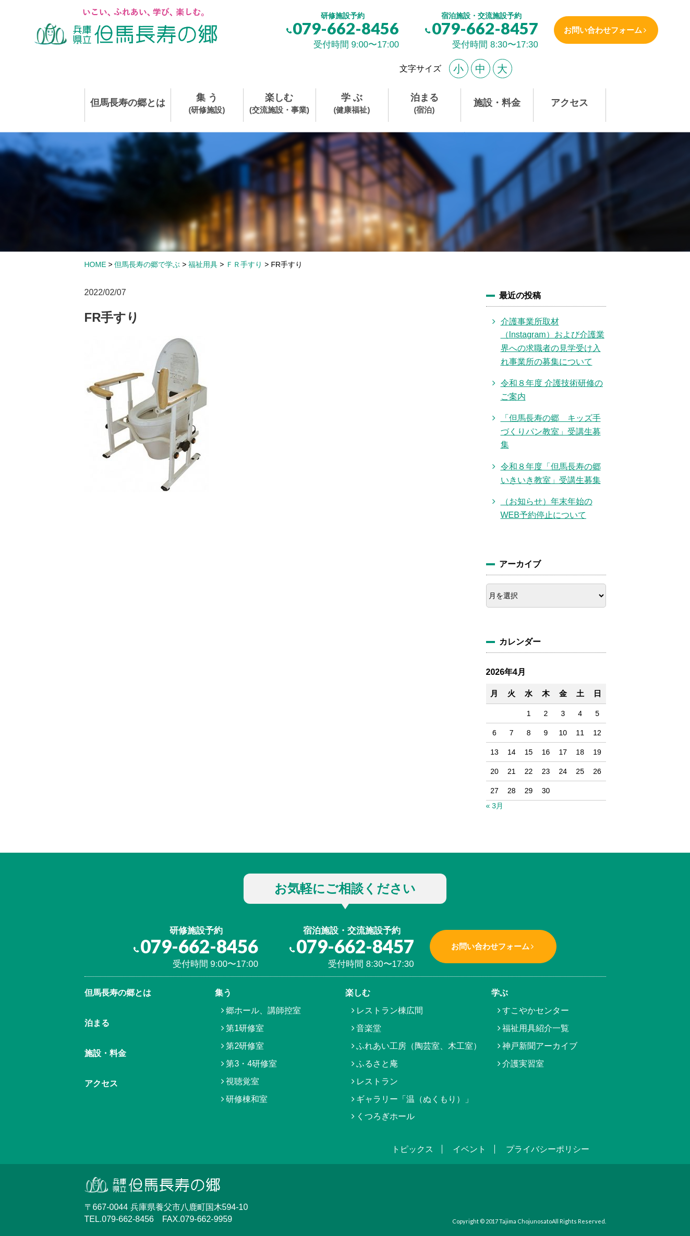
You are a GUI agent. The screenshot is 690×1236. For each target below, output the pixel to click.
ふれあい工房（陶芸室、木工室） (418, 1045)
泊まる (424, 104)
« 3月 (494, 806)
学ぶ (499, 992)
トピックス (412, 1149)
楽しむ (279, 104)
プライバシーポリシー (547, 1149)
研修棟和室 (247, 1099)
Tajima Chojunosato (525, 1221)
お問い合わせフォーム (602, 30)
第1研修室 (245, 1028)
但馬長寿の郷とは (127, 103)
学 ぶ (352, 104)
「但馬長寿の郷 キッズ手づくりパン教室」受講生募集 (551, 431)
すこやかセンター (535, 1010)
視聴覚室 (242, 1081)
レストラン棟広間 (389, 1010)
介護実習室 (523, 1063)
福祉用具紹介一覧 (535, 1028)
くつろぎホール (385, 1116)
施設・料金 (497, 103)
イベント (469, 1149)
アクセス (569, 103)
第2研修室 (245, 1045)
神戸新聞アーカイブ (539, 1045)
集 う (207, 104)
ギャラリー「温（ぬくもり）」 (414, 1099)
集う (223, 992)
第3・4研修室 (251, 1063)
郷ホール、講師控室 (263, 1010)
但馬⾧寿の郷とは (117, 992)
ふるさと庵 (377, 1063)
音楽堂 (368, 1028)
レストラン (377, 1081)
